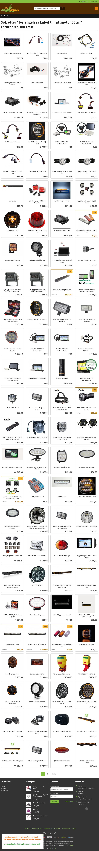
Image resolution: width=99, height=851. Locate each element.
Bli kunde (3, 788)
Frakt (27, 828)
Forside (3, 16)
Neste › (54, 774)
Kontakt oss (4, 790)
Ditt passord (54, 793)
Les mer (71, 845)
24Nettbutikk (53, 849)
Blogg (73, 828)
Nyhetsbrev (66, 828)
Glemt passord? (69, 801)
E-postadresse (54, 786)
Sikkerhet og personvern (52, 828)
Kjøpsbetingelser (36, 828)
